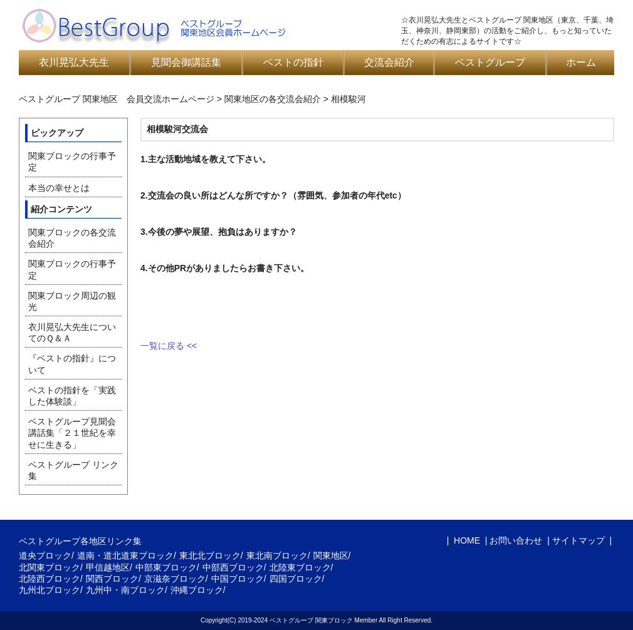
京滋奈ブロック (175, 579)
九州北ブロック (49, 590)
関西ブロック (112, 579)
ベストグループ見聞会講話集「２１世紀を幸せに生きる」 (72, 432)
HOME (465, 540)
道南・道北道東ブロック (125, 555)
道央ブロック (45, 555)
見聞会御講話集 (186, 62)
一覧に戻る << (168, 346)
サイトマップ (578, 540)
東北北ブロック (210, 555)
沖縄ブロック (196, 590)
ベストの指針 (293, 62)
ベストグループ (490, 62)
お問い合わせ (515, 540)
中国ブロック (237, 579)
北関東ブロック (49, 567)
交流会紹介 (389, 62)
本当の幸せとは (59, 188)
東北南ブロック (277, 555)
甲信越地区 (108, 567)
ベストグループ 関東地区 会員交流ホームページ (116, 99)
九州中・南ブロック (125, 590)
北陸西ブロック (49, 579)
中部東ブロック (166, 567)
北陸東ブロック (300, 567)
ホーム (581, 62)
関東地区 (330, 555)
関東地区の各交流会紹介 (272, 99)
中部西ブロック (233, 567)
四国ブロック (295, 579)
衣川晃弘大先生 (74, 62)
